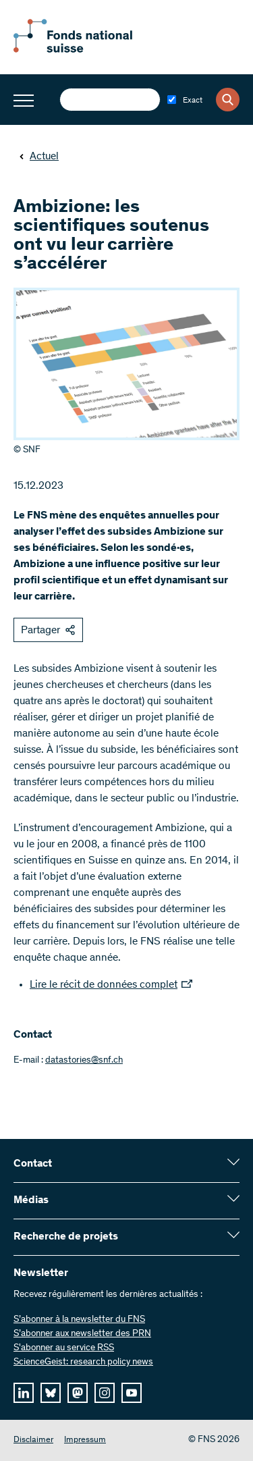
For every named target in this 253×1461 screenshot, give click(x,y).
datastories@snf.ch (84, 1060)
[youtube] (131, 1393)
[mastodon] (77, 1393)
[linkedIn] (23, 1393)
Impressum (85, 1440)
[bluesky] (50, 1393)
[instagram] (104, 1393)
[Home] (87, 50)
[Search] (228, 99)
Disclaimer (33, 1440)
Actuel (39, 156)
